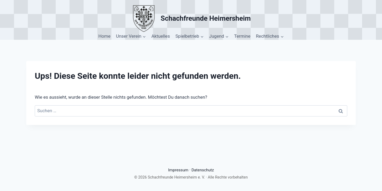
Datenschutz (203, 170)
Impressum (178, 170)
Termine (242, 36)
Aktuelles (160, 36)
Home (104, 36)
